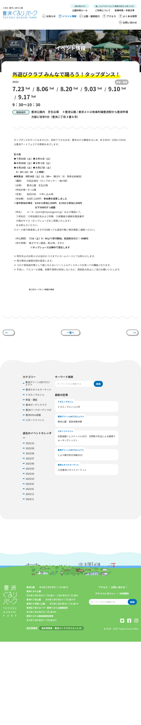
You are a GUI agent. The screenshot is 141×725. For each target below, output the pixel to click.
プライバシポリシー (105, 593)
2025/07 (30, 458)
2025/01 (30, 489)
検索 (98, 384)
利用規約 (124, 593)
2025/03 (30, 479)
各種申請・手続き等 (124, 10)
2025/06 (30, 463)
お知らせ (49, 16)
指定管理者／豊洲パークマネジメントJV (61, 628)
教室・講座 (121, 82)
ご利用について (102, 10)
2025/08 (30, 453)
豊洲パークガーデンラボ (38, 410)
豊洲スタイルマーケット (38, 389)
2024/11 (30, 499)
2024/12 (30, 494)
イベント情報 (67, 16)
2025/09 (30, 448)
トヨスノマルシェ (35, 394)
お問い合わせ (128, 22)
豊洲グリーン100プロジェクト (37, 383)
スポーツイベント (35, 420)
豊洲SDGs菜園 (33, 415)
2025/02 (30, 484)
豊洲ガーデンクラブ (36, 405)
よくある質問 (128, 16)
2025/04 (30, 473)
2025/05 (30, 468)
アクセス (109, 16)
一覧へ (70, 332)
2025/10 (30, 443)
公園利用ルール (80, 10)
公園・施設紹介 (89, 16)
